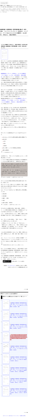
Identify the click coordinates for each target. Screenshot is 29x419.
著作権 (24, 415)
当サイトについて (5, 415)
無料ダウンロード (7, 261)
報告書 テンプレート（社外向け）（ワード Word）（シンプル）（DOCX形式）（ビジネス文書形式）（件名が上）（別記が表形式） (14, 100)
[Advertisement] (14, 20)
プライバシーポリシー (16, 415)
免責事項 (21, 415)
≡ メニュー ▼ (4, 3)
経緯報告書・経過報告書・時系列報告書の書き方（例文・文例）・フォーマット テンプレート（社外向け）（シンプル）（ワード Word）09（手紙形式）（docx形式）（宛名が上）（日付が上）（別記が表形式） (18, 391)
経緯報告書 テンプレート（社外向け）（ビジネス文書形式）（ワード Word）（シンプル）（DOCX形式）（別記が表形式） (14, 75)
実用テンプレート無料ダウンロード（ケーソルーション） (11, 5)
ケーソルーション (11, 265)
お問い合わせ (11, 415)
